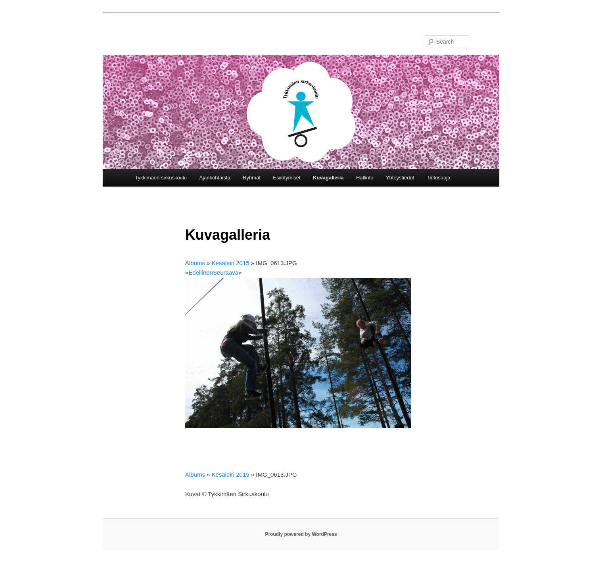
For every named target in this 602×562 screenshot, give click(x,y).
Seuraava (225, 272)
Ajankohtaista (214, 178)
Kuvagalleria (328, 178)
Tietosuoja (439, 178)
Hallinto (364, 178)
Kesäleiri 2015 (230, 263)
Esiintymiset (286, 178)
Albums (195, 263)
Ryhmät (252, 178)
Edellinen (200, 272)
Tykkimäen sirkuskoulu (161, 178)
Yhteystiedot (400, 178)
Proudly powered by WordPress (301, 534)
